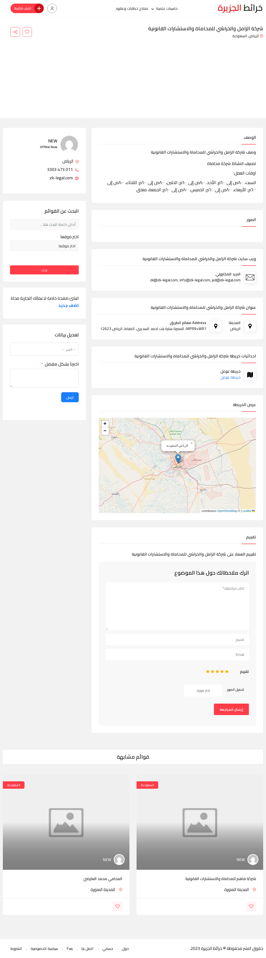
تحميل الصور (235, 689)
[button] (178, 459)
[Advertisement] (133, 75)
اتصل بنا (87, 948)
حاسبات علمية (166, 8)
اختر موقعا (69, 236)
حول (125, 948)
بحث (44, 269)
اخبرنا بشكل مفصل (62, 364)
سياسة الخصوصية (44, 948)
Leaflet (249, 511)
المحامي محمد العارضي (102, 879)
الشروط (16, 948)
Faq (70, 948)
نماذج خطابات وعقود (131, 8)
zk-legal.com (64, 177)
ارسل (70, 397)
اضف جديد (68, 305)
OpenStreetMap (227, 511)
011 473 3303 (63, 169)
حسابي (107, 948)
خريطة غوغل (231, 377)
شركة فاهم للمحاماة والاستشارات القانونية (220, 879)
